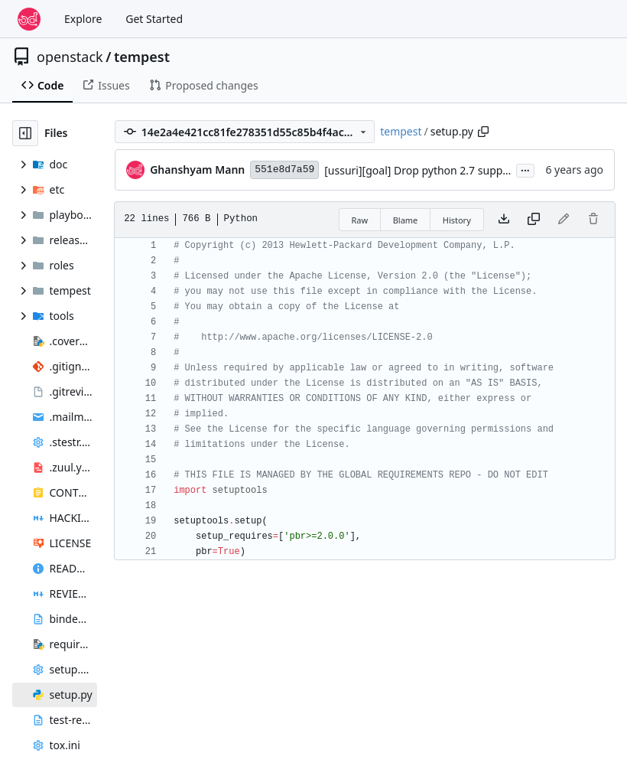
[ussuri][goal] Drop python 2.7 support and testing (450, 170)
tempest (142, 56)
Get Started (154, 18)
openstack (70, 56)
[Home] (29, 19)
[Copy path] (483, 131)
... (525, 169)
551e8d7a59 (284, 169)
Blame (405, 220)
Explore (83, 18)
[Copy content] (533, 220)
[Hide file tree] (25, 133)
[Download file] (504, 220)
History (457, 220)
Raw (360, 220)
